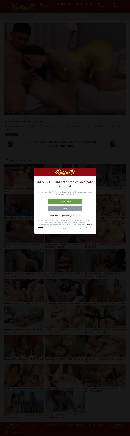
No (65, 208)
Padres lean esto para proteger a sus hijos (65, 216)
